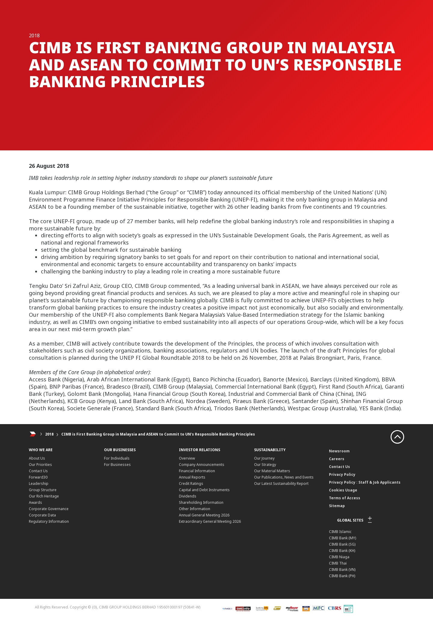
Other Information (194, 508)
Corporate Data (42, 515)
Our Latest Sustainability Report (281, 483)
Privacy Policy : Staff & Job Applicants (365, 482)
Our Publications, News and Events (284, 477)
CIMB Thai (338, 563)
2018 (49, 434)
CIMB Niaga (339, 556)
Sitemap (337, 505)
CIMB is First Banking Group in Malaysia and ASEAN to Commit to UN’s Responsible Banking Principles (158, 434)
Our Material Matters (272, 470)
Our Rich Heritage (44, 496)
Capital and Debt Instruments (204, 489)
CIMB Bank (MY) (342, 537)
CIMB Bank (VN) (342, 569)
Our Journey (264, 458)
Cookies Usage (343, 490)
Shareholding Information (201, 502)
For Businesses (117, 464)
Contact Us (38, 470)
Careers (336, 458)
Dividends (187, 496)
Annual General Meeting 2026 (204, 515)
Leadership (38, 483)
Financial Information (197, 470)
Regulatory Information (49, 521)
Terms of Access (344, 497)
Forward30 (38, 477)
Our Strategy (265, 464)
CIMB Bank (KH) (342, 550)
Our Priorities (40, 464)
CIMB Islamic (340, 531)
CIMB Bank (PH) (342, 575)
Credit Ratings (191, 483)
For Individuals (117, 458)
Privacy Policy (342, 474)
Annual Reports (192, 477)
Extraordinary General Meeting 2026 (210, 521)
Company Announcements (201, 464)
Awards (35, 502)
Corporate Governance (49, 508)
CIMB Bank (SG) (342, 544)
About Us (37, 458)
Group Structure (43, 489)
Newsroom (339, 451)
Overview (187, 458)
